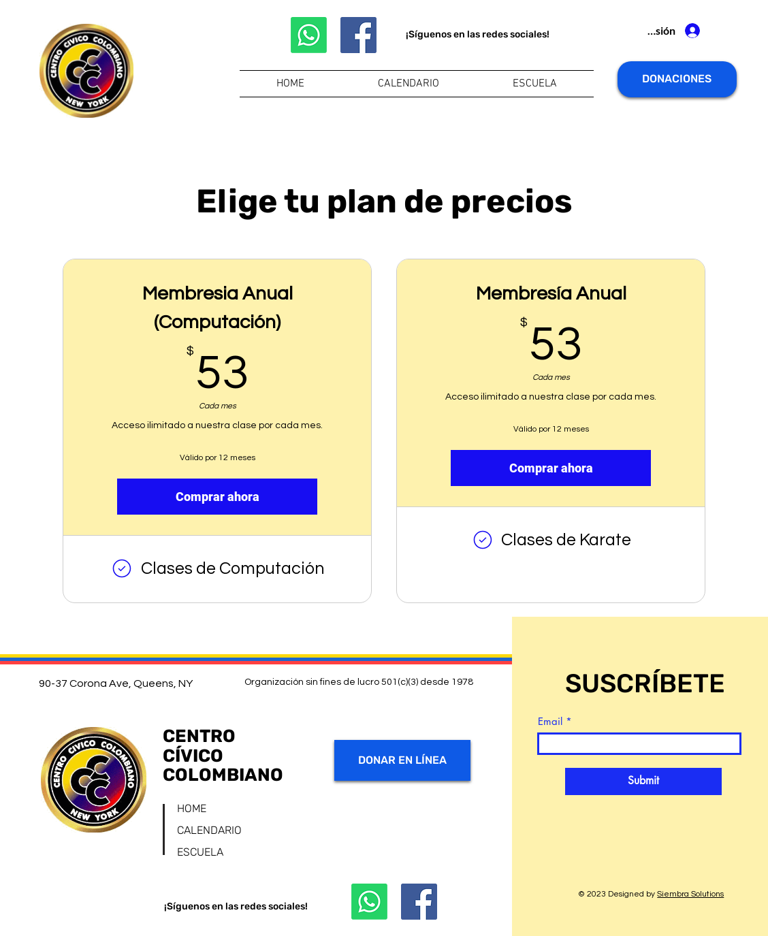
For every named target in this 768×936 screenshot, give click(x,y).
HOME (191, 808)
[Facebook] (358, 35)
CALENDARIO (209, 830)
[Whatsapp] (309, 35)
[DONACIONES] (677, 79)
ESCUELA (200, 851)
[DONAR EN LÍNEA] (402, 760)
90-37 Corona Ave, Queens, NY (116, 683)
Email (550, 721)
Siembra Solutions (690, 894)
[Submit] (643, 781)
